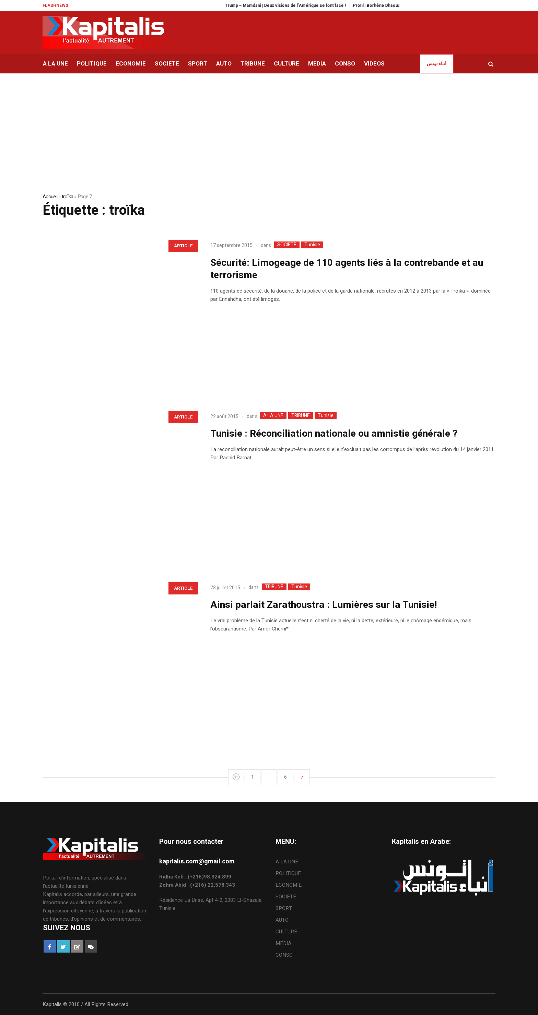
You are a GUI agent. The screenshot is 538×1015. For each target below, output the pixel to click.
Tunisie (312, 244)
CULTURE (286, 931)
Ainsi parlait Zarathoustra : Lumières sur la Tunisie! (323, 605)
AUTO (282, 920)
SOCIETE (286, 244)
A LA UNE (273, 415)
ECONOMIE (289, 885)
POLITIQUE (288, 873)
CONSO (284, 955)
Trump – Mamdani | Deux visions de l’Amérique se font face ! (296, 5)
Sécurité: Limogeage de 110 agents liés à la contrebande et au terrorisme (346, 269)
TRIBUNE (300, 415)
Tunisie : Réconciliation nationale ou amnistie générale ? (333, 434)
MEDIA (283, 943)
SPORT (284, 908)
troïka (67, 196)
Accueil (50, 196)
